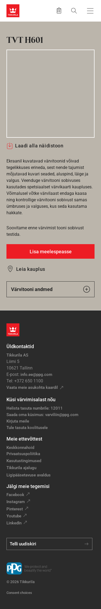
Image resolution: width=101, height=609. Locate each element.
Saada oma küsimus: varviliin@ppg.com (42, 414)
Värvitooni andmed (50, 289)
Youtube (13, 516)
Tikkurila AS (17, 355)
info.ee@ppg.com (36, 374)
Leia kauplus (30, 269)
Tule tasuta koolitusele (27, 427)
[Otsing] (74, 10)
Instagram (15, 501)
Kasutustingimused (23, 460)
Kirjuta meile (17, 421)
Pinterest (14, 509)
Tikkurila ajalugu (21, 467)
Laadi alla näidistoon (34, 146)
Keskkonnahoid (20, 447)
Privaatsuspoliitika (23, 453)
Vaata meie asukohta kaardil (32, 387)
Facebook (15, 494)
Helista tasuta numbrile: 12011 (34, 408)
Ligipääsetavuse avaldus (28, 475)
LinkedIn (14, 523)
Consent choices (19, 593)
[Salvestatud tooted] (59, 11)
